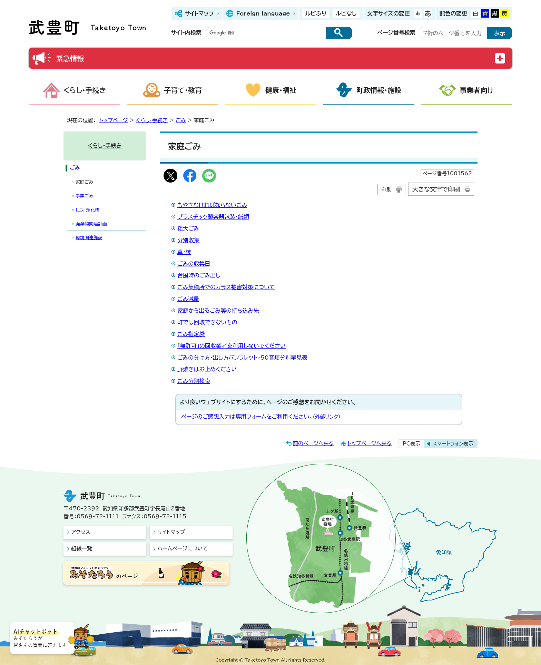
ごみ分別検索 (193, 381)
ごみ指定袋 (191, 334)
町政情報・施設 (378, 90)
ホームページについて (182, 548)
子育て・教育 (183, 90)
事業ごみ (84, 196)
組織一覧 (81, 548)
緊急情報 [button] (70, 58)
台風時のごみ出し (198, 275)
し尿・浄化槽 (87, 210)
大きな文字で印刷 (436, 189)
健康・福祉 (280, 90)
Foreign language (263, 13)
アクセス (80, 532)
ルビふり (315, 13)
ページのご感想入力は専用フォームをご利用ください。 (261, 416)
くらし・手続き (84, 90)
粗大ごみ (188, 228)
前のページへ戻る (313, 443)
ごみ (181, 120)
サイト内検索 (186, 32)
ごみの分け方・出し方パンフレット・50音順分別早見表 (242, 357)
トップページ (113, 120)
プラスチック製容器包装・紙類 (213, 216)
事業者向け (477, 90)
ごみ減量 (188, 299)
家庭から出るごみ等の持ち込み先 (218, 310)
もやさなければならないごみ (212, 205)
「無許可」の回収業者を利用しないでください (231, 346)
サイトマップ (199, 13)
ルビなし (345, 13)
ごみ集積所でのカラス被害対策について (226, 287)
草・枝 (184, 252)
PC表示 (411, 443)
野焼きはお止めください (207, 369)
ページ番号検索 (396, 32)
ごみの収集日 (193, 263)
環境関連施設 (89, 237)
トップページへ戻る (369, 443)
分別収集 (188, 240)
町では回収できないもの (207, 322)
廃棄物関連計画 (91, 224)
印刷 (386, 189)
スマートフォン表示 (452, 443)
